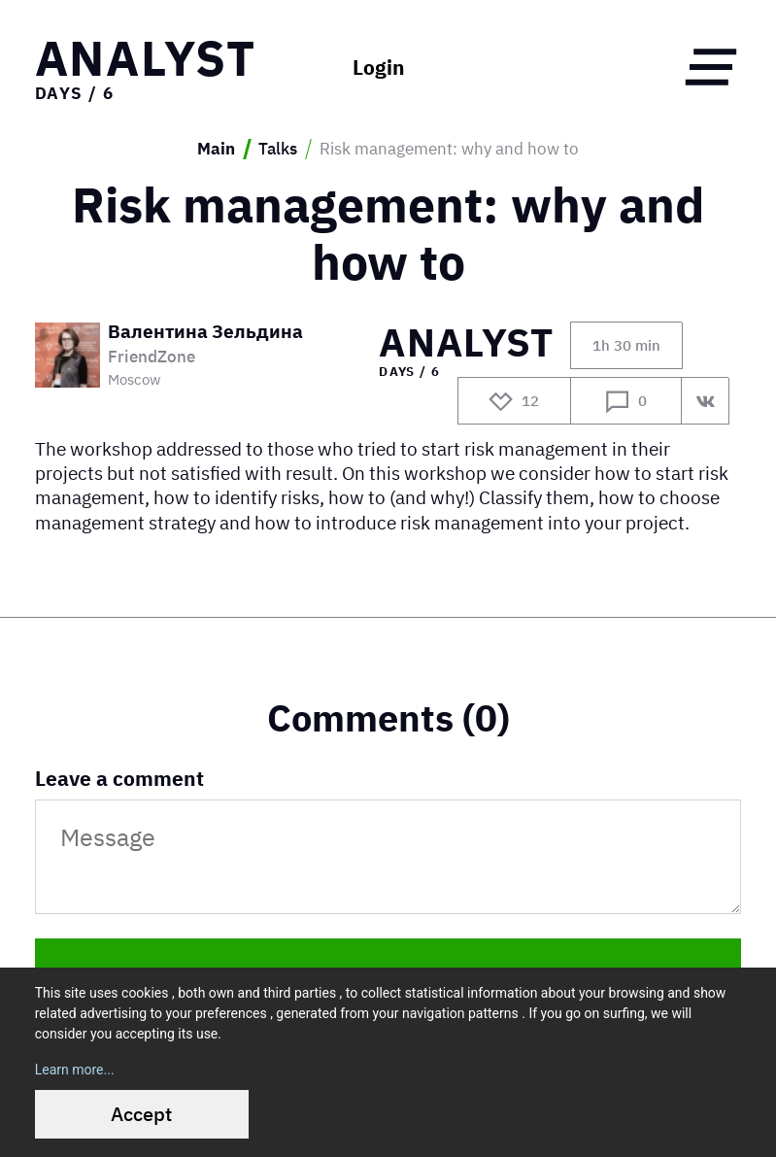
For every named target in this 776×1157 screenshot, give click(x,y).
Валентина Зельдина (205, 333)
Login (379, 67)
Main (216, 149)
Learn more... (75, 1069)
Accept (141, 1114)
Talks (277, 149)
